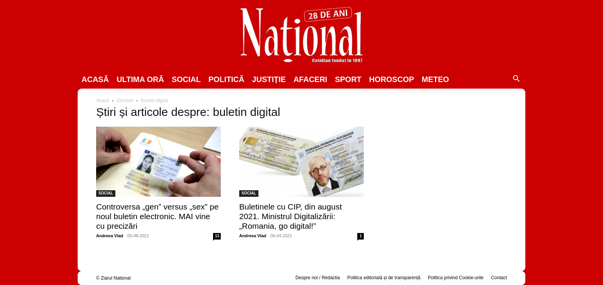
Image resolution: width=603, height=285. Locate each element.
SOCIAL (186, 79)
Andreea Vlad (109, 235)
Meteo (435, 79)
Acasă (95, 79)
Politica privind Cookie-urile (456, 277)
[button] (516, 80)
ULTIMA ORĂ (140, 79)
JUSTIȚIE (269, 79)
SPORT (348, 79)
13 (217, 236)
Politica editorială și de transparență (383, 277)
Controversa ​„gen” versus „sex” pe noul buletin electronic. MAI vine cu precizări (157, 216)
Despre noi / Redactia (317, 277)
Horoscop (391, 79)
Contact (499, 277)
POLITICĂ (226, 79)
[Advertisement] (444, 156)
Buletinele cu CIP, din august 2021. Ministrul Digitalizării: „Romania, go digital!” (290, 216)
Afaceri (310, 79)
